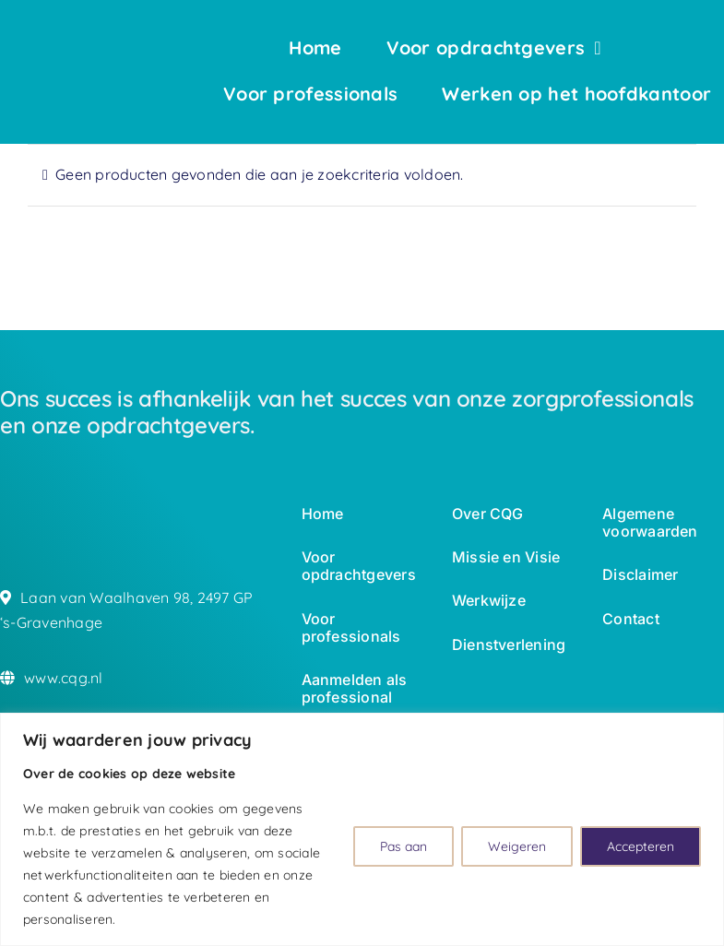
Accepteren (640, 846)
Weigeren (517, 846)
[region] (362, 829)
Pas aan (403, 846)
